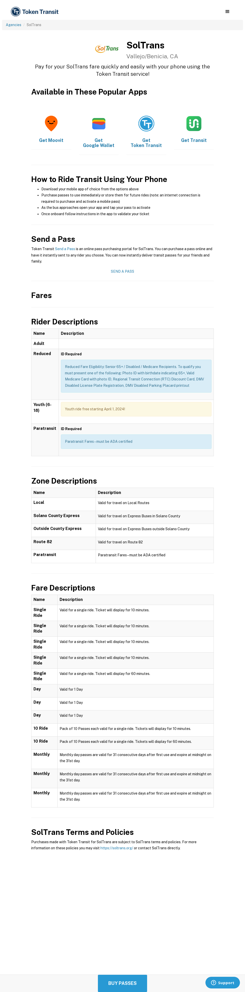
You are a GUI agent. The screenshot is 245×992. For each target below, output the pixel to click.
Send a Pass (65, 249)
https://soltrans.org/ (116, 848)
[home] (35, 12)
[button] (227, 11)
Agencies (13, 25)
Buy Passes (122, 983)
